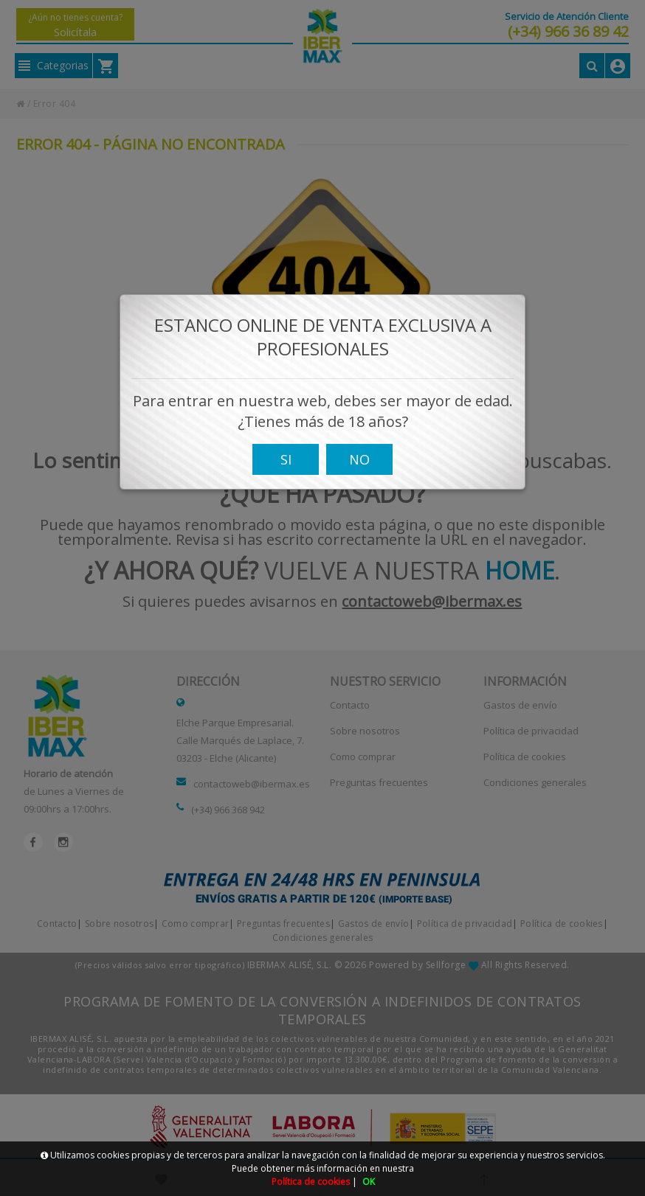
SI (286, 464)
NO (359, 464)
